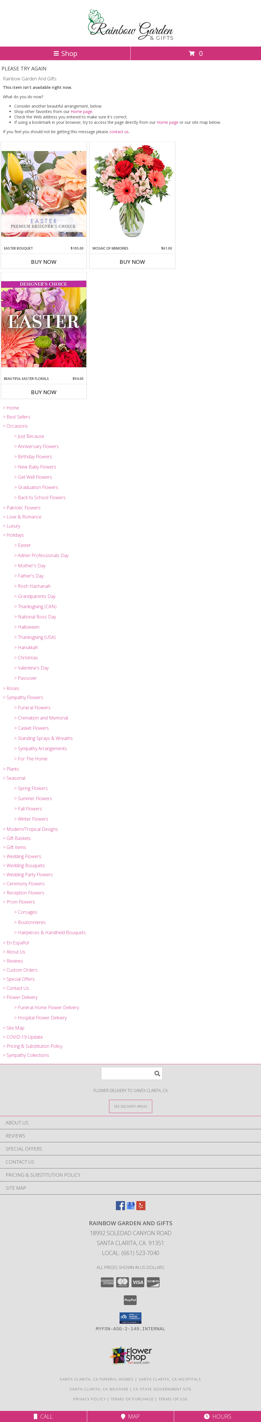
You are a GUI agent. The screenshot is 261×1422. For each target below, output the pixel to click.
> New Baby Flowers (35, 467)
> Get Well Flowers (33, 477)
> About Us (14, 952)
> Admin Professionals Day (41, 555)
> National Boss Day (35, 617)
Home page (81, 111)
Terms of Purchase (132, 1399)
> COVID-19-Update (23, 1037)
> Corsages (25, 912)
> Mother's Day (29, 565)
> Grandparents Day (34, 596)
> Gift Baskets (17, 838)
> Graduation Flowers (36, 487)
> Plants (11, 769)
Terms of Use (173, 1399)
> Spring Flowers (31, 788)
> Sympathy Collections (26, 1055)
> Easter (22, 545)
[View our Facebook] (120, 1208)
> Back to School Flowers (40, 497)
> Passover (25, 678)
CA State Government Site (162, 1389)
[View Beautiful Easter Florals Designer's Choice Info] (43, 324)
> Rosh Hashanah (32, 586)
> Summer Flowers (33, 798)
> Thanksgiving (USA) (35, 637)
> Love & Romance (22, 517)
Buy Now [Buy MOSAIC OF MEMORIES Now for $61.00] (132, 261)
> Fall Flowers (28, 809)
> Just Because (29, 436)
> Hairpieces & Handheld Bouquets (50, 932)
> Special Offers (19, 979)
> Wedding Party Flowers (28, 874)
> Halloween (26, 627)
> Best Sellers (16, 417)
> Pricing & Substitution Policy (32, 1046)
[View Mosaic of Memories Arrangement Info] (132, 193)
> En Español (16, 943)
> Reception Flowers (23, 893)
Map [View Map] (130, 1416)
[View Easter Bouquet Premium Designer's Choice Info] (43, 193)
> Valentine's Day (31, 668)
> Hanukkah (26, 647)
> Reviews (13, 961)
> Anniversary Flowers (36, 446)
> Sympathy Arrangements (40, 748)
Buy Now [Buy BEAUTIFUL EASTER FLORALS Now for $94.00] (44, 392)
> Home (11, 408)
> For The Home (30, 759)
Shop (65, 53)
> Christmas (26, 657)
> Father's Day (28, 576)
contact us (119, 131)
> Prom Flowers (19, 902)
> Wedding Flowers (22, 856)
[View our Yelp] (140, 1208)
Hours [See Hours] (217, 1416)
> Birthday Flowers (33, 456)
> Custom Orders (20, 970)
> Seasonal (14, 778)
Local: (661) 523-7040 (130, 1253)
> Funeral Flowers (32, 707)
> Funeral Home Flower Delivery (46, 1007)
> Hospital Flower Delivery (40, 1018)
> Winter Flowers (31, 819)
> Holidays (13, 535)
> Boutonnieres (30, 922)
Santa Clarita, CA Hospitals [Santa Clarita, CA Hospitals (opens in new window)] (170, 1379)
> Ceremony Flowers (24, 884)
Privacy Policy (89, 1399)
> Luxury (11, 526)
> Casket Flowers (31, 728)
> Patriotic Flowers (22, 508)
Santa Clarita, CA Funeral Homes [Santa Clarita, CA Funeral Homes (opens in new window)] (96, 1379)
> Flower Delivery (20, 997)
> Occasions (15, 426)
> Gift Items (14, 847)
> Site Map (13, 1028)
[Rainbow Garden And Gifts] (130, 38)
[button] (130, 1318)
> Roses (11, 688)
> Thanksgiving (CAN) (35, 606)
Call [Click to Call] (43, 1416)
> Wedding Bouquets (24, 865)
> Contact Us (16, 988)
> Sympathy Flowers (23, 697)
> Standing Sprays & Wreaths (43, 738)
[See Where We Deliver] (130, 1106)
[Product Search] (131, 1073)
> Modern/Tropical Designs (30, 829)
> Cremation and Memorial (41, 718)
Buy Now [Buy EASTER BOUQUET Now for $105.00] (44, 261)
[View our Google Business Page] (130, 1208)
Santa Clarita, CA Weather (99, 1389)
